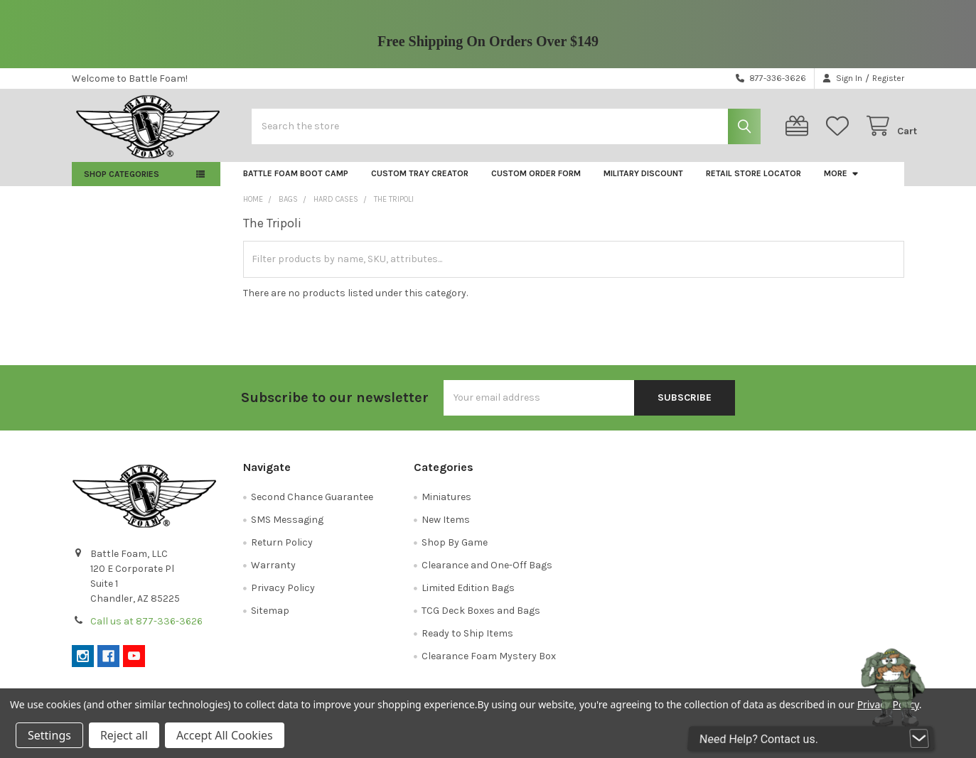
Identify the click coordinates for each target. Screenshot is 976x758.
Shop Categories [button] (121, 184)
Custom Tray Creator (419, 183)
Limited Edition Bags (468, 597)
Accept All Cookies (224, 735)
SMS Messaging (287, 529)
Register (888, 78)
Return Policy (282, 552)
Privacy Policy (283, 597)
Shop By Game (455, 552)
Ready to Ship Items (467, 643)
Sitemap (270, 620)
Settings (49, 735)
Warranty (273, 574)
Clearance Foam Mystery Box (489, 665)
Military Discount (643, 183)
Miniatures (446, 506)
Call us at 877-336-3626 (146, 630)
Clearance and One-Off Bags (487, 574)
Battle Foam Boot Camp (295, 183)
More (841, 183)
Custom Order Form (536, 183)
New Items (446, 529)
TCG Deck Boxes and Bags (481, 620)
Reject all (124, 735)
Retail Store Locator (753, 183)
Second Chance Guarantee (312, 506)
